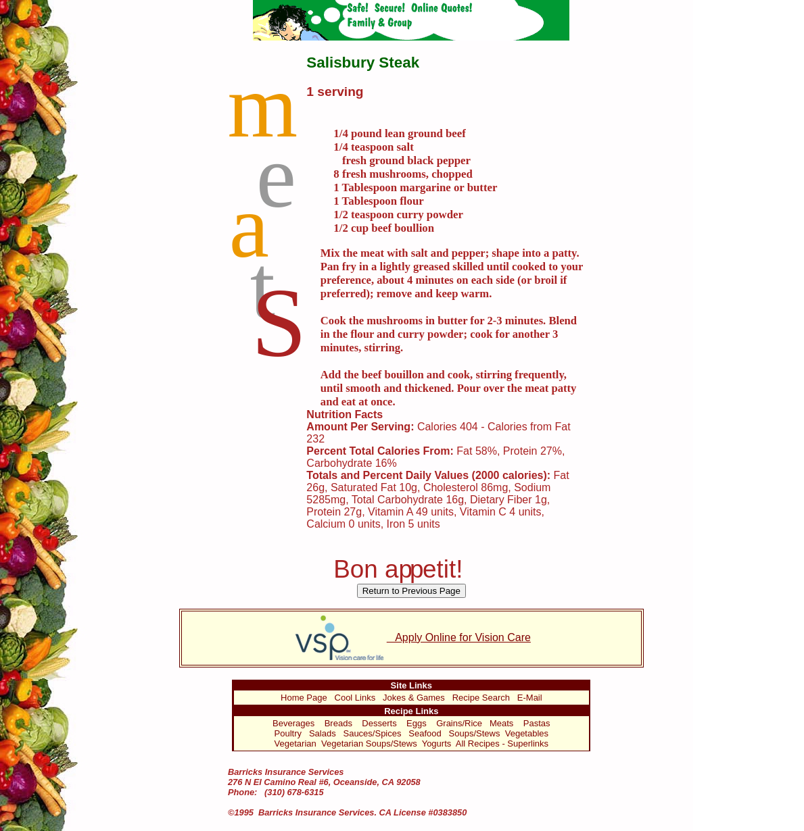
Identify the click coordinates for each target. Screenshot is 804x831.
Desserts (379, 723)
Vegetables (526, 733)
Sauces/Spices (372, 733)
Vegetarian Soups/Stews (369, 743)
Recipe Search (481, 697)
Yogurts (437, 743)
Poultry (288, 733)
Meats (501, 723)
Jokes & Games (414, 697)
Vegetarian (295, 743)
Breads (338, 723)
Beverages (293, 723)
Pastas (536, 723)
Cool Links (355, 697)
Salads (322, 733)
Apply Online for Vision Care (411, 637)
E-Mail (529, 697)
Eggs (416, 723)
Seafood (424, 733)
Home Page (304, 697)
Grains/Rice (459, 723)
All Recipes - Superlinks (502, 743)
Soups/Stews (474, 733)
